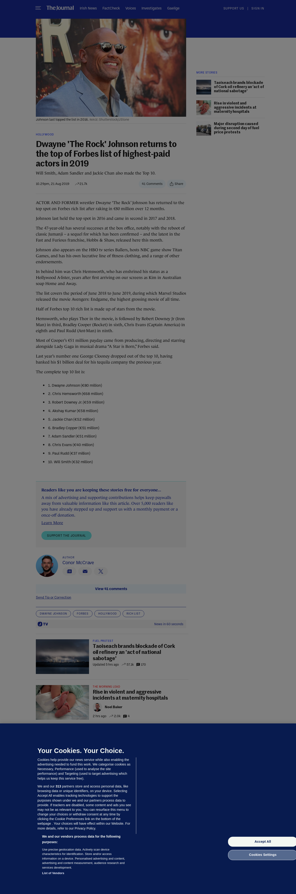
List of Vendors (53, 873)
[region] (148, 808)
